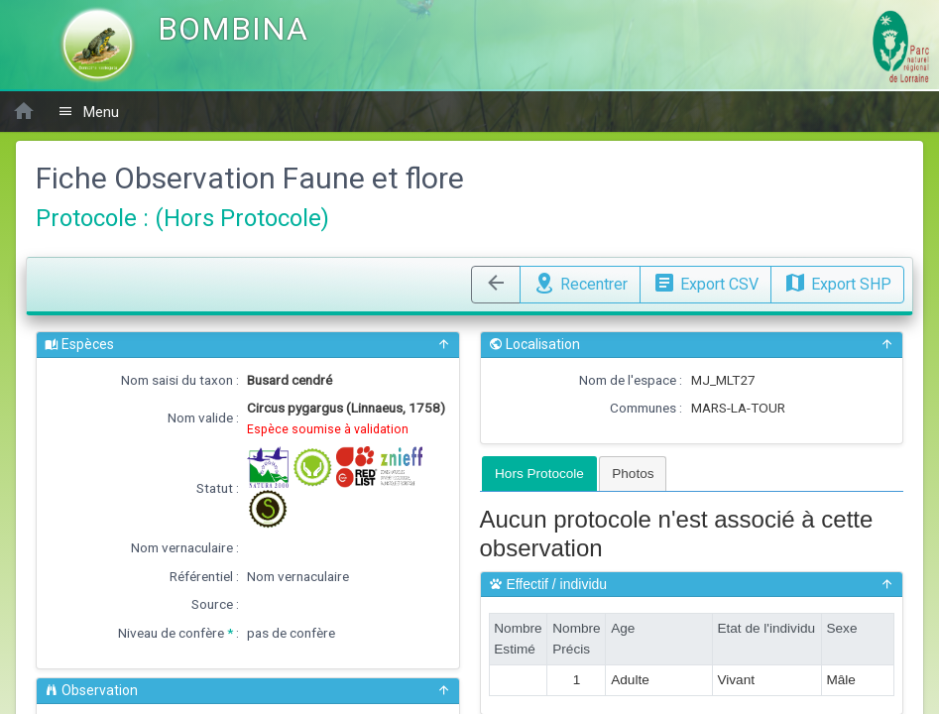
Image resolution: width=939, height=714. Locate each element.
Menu (88, 111)
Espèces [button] (248, 344)
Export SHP (837, 282)
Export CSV (705, 282)
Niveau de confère (171, 633)
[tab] (539, 473)
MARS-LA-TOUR (738, 408)
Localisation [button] (692, 344)
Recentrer (580, 282)
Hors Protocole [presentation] (539, 473)
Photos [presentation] (632, 473)
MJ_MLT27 (723, 380)
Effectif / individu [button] (692, 584)
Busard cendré (289, 380)
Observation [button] (248, 690)
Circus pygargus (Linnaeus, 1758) (346, 408)
